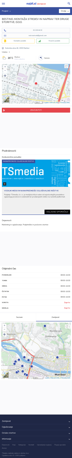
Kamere (47, 58)
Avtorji (4, 448)
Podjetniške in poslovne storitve (35, 224)
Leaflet (46, 102)
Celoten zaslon (66, 66)
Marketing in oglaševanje (12, 224)
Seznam (18, 317)
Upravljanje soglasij (44, 445)
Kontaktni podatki (20, 41)
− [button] (5, 71)
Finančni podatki (54, 41)
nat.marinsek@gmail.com (38, 35)
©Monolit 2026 (54, 102)
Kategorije (22, 445)
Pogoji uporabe (60, 445)
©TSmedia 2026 (64, 102)
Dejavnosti (5, 445)
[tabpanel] (36, 187)
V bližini (4, 52)
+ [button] (5, 67)
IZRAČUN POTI (36, 110)
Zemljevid (54, 317)
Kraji (14, 445)
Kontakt (31, 445)
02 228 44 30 (37, 30)
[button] (5, 76)
